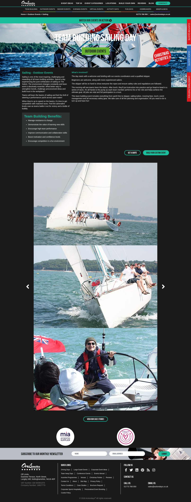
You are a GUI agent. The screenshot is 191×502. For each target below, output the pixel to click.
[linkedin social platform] (136, 469)
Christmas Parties (96, 477)
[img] (126, 469)
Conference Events (83, 473)
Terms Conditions (67, 485)
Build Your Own (127, 3)
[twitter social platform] (131, 469)
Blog (151, 3)
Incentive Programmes (69, 477)
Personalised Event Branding (95, 489)
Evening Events (80, 9)
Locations (111, 3)
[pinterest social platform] (142, 469)
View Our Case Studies (95, 419)
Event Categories (94, 3)
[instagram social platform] (153, 469)
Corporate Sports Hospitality (71, 489)
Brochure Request (96, 485)
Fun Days (129, 9)
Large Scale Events (81, 469)
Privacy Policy (95, 481)
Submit (164, 453)
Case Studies (81, 485)
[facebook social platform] (126, 469)
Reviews (142, 3)
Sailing (45, 14)
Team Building (31, 9)
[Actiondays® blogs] (148, 469)
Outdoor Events (47, 9)
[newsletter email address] (127, 453)
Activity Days (113, 9)
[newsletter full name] (89, 453)
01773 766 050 (142, 14)
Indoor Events (63, 9)
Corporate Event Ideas (99, 469)
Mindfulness (162, 9)
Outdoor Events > (35, 14)
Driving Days (65, 469)
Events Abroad (99, 473)
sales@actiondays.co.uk (160, 14)
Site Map (83, 481)
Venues (83, 477)
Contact (163, 3)
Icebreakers (145, 9)
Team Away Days (67, 473)
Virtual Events (96, 9)
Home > (24, 14)
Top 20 (79, 3)
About (75, 481)
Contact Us (65, 481)
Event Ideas (67, 3)
